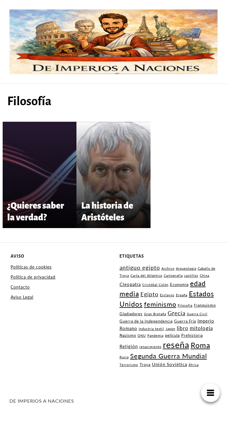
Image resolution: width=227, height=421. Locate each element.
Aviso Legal (22, 297)
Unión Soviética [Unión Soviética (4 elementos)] (169, 364)
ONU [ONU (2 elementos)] (142, 335)
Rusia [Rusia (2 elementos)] (124, 357)
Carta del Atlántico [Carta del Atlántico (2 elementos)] (146, 275)
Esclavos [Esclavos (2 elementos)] (167, 295)
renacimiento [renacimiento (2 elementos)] (150, 347)
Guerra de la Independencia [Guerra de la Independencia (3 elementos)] (146, 321)
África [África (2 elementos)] (194, 365)
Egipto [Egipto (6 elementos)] (150, 294)
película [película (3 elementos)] (172, 335)
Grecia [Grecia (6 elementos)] (176, 313)
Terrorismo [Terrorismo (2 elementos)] (129, 365)
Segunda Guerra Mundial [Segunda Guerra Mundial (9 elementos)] (168, 356)
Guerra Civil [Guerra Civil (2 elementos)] (197, 314)
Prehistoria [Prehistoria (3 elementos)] (192, 335)
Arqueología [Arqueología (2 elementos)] (186, 268)
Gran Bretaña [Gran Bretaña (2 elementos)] (155, 314)
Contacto (20, 287)
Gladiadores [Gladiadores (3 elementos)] (131, 313)
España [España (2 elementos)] (181, 295)
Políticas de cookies (31, 266)
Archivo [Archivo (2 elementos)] (167, 268)
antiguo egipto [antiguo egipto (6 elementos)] (140, 267)
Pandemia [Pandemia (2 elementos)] (155, 335)
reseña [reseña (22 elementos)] (176, 344)
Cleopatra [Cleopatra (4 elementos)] (130, 284)
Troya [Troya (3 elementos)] (145, 364)
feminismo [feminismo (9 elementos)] (160, 304)
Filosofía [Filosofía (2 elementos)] (185, 305)
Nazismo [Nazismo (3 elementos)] (128, 335)
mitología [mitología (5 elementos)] (201, 328)
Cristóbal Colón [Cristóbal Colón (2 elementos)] (155, 285)
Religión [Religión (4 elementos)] (129, 346)
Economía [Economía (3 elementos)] (179, 284)
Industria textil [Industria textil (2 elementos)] (151, 329)
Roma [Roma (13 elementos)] (200, 345)
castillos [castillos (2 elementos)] (191, 275)
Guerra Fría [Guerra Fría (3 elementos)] (185, 321)
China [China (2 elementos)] (204, 275)
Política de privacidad (33, 276)
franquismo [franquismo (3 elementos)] (205, 305)
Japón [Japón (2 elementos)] (170, 329)
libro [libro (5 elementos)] (182, 328)
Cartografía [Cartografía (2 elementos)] (173, 275)
